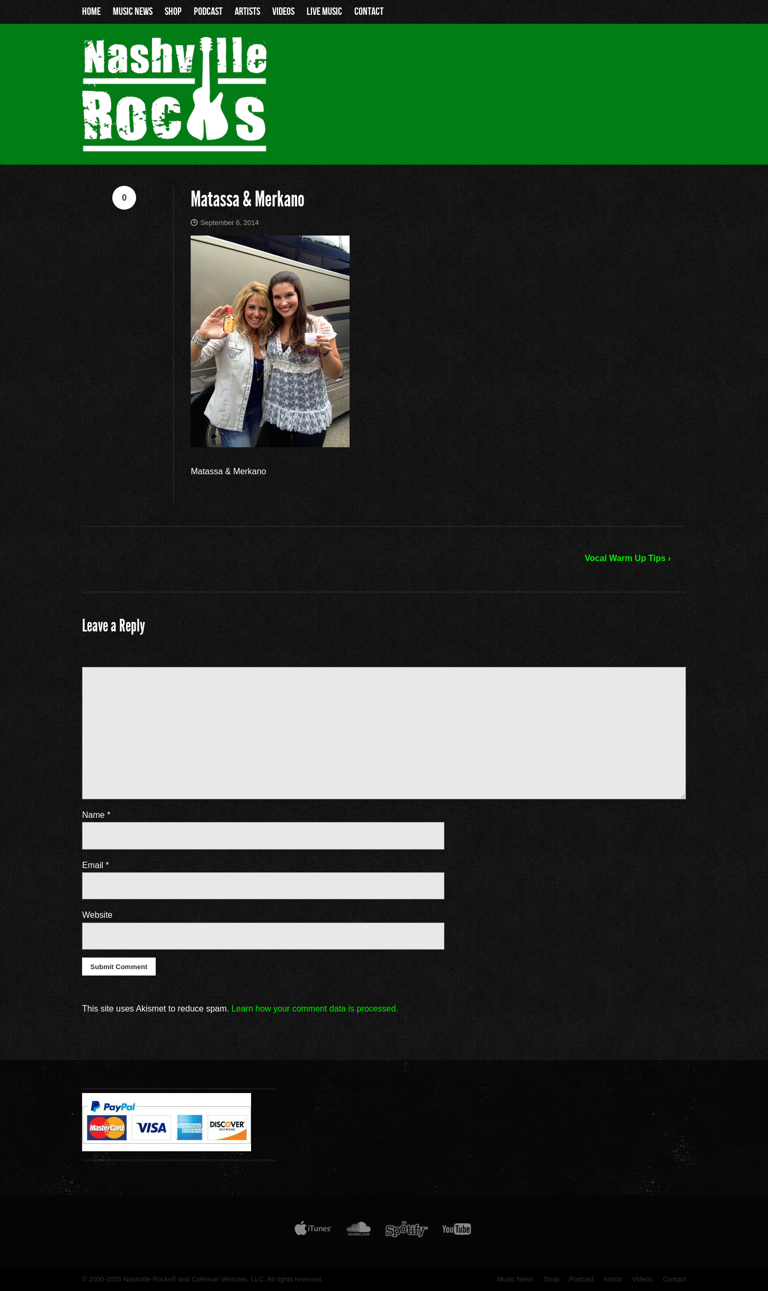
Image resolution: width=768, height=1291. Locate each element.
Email (95, 865)
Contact (368, 11)
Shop (173, 11)
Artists (247, 11)
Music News (133, 11)
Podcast (208, 11)
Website (97, 914)
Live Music (324, 11)
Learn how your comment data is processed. (314, 1008)
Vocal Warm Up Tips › (628, 558)
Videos (283, 11)
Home (91, 11)
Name (96, 814)
